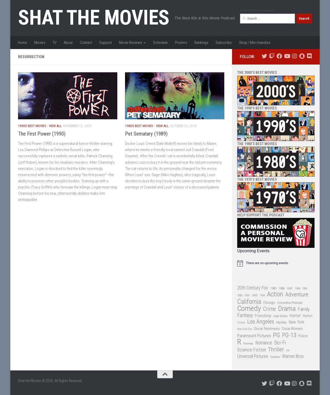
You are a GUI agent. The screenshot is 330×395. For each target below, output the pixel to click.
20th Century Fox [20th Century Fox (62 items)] (252, 288)
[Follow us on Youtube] (287, 56)
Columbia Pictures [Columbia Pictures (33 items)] (289, 303)
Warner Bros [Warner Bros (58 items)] (293, 356)
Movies (39, 42)
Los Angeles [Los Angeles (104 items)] (260, 322)
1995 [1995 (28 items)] (255, 295)
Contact (86, 42)
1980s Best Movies (139, 126)
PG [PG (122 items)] (276, 335)
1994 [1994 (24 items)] (247, 295)
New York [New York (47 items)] (296, 322)
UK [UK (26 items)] (287, 350)
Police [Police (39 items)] (303, 336)
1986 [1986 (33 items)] (281, 288)
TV (54, 42)
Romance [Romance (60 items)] (263, 342)
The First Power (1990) (41, 134)
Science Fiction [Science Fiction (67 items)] (251, 350)
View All (55, 126)
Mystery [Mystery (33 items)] (281, 322)
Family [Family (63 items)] (304, 309)
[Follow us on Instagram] (294, 56)
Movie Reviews (130, 42)
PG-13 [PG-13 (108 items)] (289, 335)
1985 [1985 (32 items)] (273, 288)
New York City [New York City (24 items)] (244, 329)
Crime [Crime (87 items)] (269, 309)
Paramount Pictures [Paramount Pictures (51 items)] (254, 335)
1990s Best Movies (32, 126)
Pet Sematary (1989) (146, 134)
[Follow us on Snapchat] (301, 56)
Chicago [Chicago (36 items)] (269, 303)
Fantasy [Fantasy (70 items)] (245, 315)
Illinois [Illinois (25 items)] (241, 322)
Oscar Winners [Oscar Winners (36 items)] (292, 329)
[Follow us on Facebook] (279, 56)
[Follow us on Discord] (309, 56)
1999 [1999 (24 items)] (262, 295)
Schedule (160, 42)
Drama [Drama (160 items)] (287, 309)
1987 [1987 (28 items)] (290, 288)
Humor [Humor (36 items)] (307, 316)
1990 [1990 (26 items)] (239, 295)
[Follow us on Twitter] (264, 56)
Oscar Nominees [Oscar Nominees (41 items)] (267, 328)
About (68, 42)
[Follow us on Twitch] (272, 56)
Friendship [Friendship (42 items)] (263, 315)
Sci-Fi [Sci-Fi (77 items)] (280, 343)
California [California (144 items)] (249, 302)
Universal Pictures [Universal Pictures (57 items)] (252, 356)
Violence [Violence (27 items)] (275, 357)
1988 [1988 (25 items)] (297, 288)
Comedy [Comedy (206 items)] (249, 309)
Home (22, 42)
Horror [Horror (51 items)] (295, 315)
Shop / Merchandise (254, 42)
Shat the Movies (93, 17)
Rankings (201, 42)
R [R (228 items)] (239, 342)
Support (105, 42)
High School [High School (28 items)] (280, 316)
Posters (181, 42)
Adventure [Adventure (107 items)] (296, 295)
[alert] (276, 263)
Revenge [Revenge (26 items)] (248, 343)
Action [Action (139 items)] (275, 294)
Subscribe (224, 42)
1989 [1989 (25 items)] (304, 288)
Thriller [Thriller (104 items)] (276, 350)
